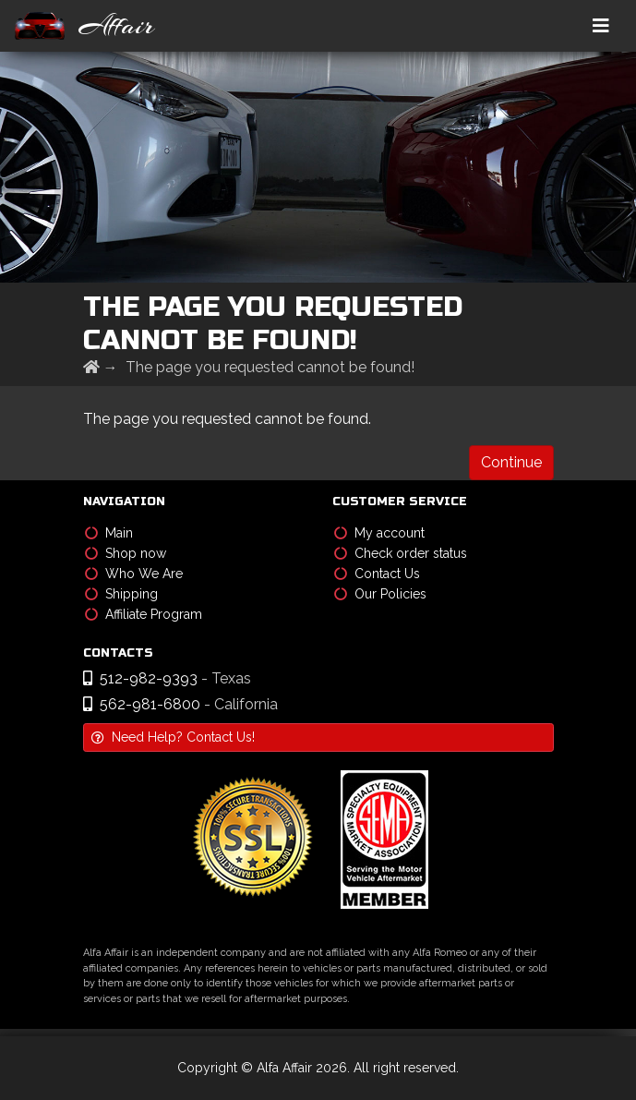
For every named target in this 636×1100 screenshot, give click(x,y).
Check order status (400, 553)
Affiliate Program (143, 614)
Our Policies (380, 593)
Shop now (125, 553)
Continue (511, 462)
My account (379, 532)
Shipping (121, 593)
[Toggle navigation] (601, 26)
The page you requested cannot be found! (270, 367)
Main (109, 532)
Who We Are (134, 573)
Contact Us (377, 573)
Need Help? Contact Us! (173, 737)
